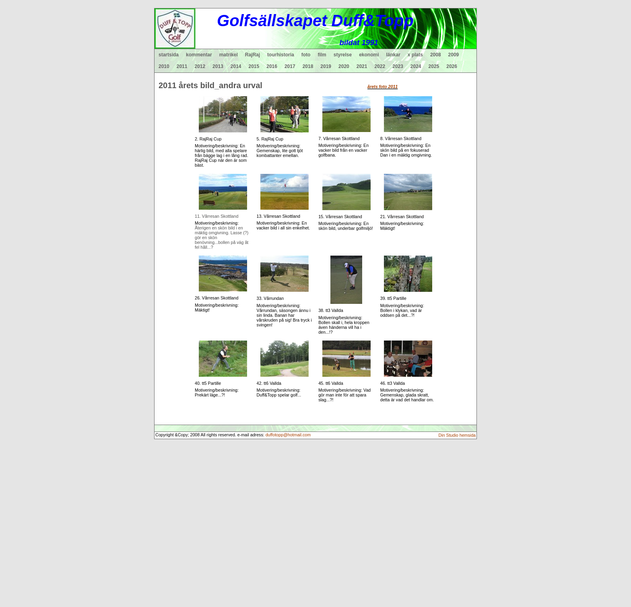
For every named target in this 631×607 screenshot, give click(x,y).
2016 (271, 66)
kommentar (199, 55)
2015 (254, 66)
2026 (451, 66)
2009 (453, 55)
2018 (308, 66)
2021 (362, 66)
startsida (169, 55)
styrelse (343, 55)
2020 (343, 66)
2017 (290, 66)
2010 (164, 66)
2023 (397, 66)
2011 (182, 66)
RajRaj (252, 55)
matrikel (228, 55)
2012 (199, 66)
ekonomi (369, 55)
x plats (415, 55)
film (322, 55)
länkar (393, 55)
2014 (236, 66)
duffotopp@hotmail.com (288, 434)
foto (306, 55)
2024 (415, 66)
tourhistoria (280, 55)
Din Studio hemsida (457, 435)
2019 (325, 66)
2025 (434, 66)
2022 (379, 66)
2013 (217, 66)
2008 (435, 55)
